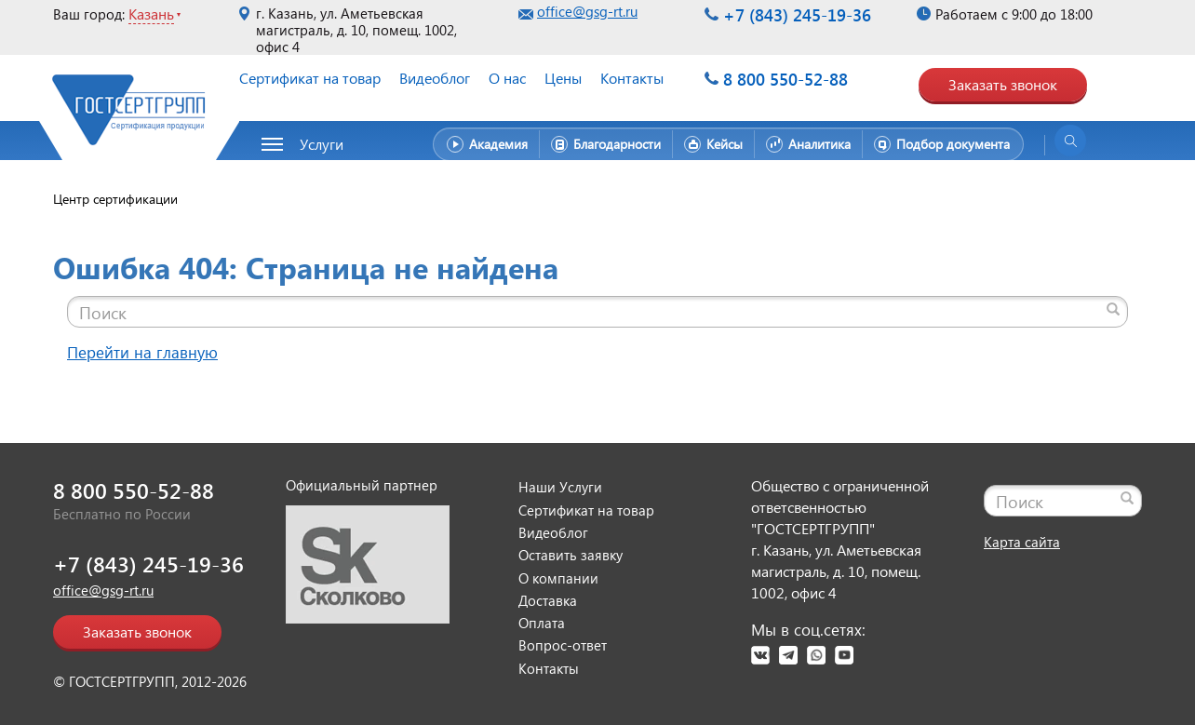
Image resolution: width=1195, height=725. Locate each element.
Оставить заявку (570, 554)
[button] (313, 144)
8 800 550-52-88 (785, 78)
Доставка (547, 600)
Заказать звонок (1002, 84)
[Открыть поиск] (1070, 140)
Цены (563, 77)
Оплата (541, 622)
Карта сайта (1022, 541)
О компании (558, 578)
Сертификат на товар (310, 77)
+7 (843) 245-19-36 (797, 14)
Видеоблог (434, 77)
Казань (151, 13)
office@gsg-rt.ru (587, 11)
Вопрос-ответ (562, 645)
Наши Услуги (560, 486)
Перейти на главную (142, 352)
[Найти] (1113, 309)
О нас (507, 77)
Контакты (632, 77)
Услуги (321, 144)
